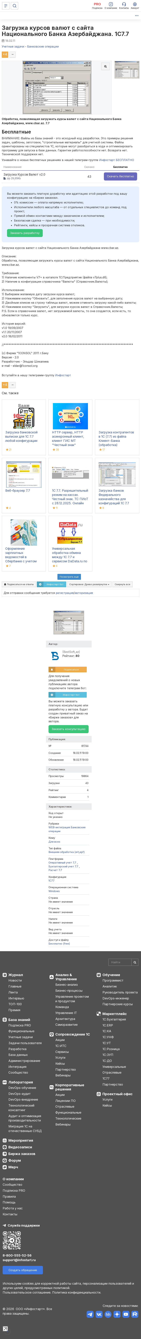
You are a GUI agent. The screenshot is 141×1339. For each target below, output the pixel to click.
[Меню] (5, 5)
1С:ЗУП (107, 1055)
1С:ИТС (60, 1046)
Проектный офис (117, 1094)
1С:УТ (106, 1043)
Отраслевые (64, 1106)
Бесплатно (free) (59, 943)
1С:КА (106, 1031)
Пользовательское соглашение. (27, 1292)
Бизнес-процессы (68, 990)
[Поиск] (14, 5)
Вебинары (63, 1075)
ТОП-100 (15, 1004)
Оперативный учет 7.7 (63, 862)
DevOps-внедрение (23, 1099)
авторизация (84, 593)
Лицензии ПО (65, 1101)
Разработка (17, 1049)
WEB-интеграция (59, 827)
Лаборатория (20, 1082)
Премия (14, 1010)
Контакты (10, 1214)
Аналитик (109, 986)
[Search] (123, 962)
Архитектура (65, 1019)
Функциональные (21, 1031)
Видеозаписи (20, 1147)
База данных (18, 1055)
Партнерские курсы (117, 1004)
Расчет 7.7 (55, 870)
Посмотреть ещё (69, 576)
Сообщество (18, 1072)
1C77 (51, 880)
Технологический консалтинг (21, 1108)
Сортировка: (89, 584)
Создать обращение (23, 1270)
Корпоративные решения (69, 1087)
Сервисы (62, 1052)
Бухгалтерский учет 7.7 (64, 866)
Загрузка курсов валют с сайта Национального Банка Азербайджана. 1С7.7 (65, 30)
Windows (54, 891)
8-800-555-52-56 (17, 1255)
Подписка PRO (19, 1025)
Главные (14, 986)
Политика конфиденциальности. (76, 1292)
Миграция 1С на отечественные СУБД (25, 1128)
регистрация (65, 593)
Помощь (9, 1202)
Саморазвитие (66, 1024)
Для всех (54, 841)
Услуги (60, 1057)
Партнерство (65, 1069)
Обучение (111, 975)
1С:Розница (111, 1049)
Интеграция (17, 1067)
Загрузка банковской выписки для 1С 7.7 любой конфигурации (21, 436)
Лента (13, 992)
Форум (14, 1160)
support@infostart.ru (19, 1260)
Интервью (16, 998)
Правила (9, 1196)
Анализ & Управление (66, 977)
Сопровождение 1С (72, 1034)
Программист (112, 980)
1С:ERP (107, 1025)
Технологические (68, 1118)
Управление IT (66, 1013)
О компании (13, 1179)
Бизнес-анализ (66, 984)
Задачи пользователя (25, 1043)
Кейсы (60, 1063)
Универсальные (114, 1067)
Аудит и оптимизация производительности (24, 1118)
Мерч (13, 1167)
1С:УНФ (108, 1037)
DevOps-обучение (22, 1088)
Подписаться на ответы (19, 584)
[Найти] (134, 962)
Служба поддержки (24, 1225)
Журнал (15, 975)
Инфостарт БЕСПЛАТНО (116, 160)
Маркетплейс (114, 1014)
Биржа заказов (21, 1154)
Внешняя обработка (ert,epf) (67, 852)
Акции (60, 1040)
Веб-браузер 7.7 (17, 490)
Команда (62, 1007)
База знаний (19, 1020)
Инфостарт (63, 375)
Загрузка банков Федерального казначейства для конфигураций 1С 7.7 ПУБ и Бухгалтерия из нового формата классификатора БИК (115, 503)
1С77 (105, 1078)
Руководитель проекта (120, 992)
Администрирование (24, 1061)
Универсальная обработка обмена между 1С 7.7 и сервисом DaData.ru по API (69, 557)
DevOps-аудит (19, 1094)
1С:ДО (107, 1061)
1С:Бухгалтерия (114, 1019)
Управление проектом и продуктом (72, 999)
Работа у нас (13, 1208)
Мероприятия (20, 1140)
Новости (15, 980)
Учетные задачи (20, 1037)
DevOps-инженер (115, 998)
